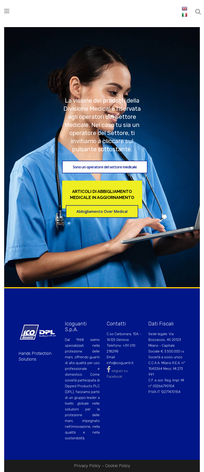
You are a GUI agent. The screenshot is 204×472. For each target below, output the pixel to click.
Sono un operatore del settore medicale (105, 167)
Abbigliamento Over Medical (102, 211)
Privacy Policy (87, 465)
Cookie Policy (117, 465)
